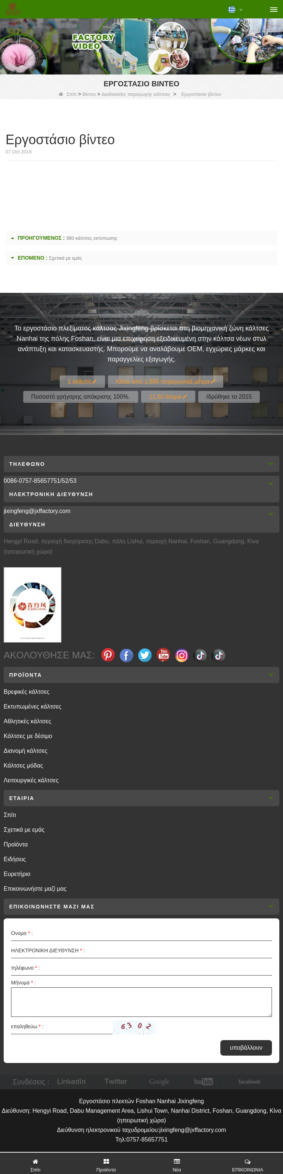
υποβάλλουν (246, 1048)
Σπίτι (68, 94)
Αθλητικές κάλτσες (27, 721)
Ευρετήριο (17, 874)
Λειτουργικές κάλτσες (31, 780)
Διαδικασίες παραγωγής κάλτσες (136, 94)
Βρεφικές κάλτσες (26, 692)
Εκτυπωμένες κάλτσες (33, 706)
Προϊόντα (16, 844)
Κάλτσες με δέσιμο (28, 736)
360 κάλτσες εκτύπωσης (91, 238)
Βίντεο (89, 94)
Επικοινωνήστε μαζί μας (35, 889)
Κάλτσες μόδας (23, 765)
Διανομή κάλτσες (26, 751)
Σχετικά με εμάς (65, 258)
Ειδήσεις (15, 859)
